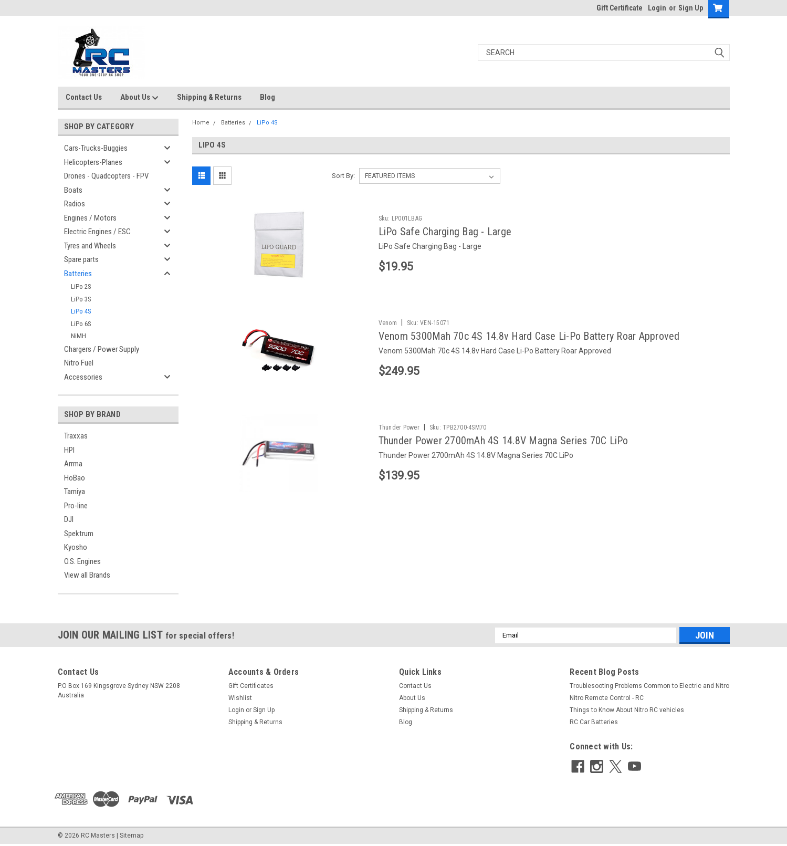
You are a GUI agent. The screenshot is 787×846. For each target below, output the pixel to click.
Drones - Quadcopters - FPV (106, 176)
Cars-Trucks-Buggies (96, 148)
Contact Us (84, 97)
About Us (139, 97)
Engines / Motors (90, 218)
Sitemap (131, 835)
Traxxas (76, 436)
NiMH (78, 336)
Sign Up (690, 8)
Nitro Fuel (78, 363)
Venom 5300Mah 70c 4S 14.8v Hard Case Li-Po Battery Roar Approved (529, 336)
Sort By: (343, 176)
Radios (74, 203)
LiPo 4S (81, 311)
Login (657, 8)
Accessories (83, 377)
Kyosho (75, 547)
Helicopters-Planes (93, 162)
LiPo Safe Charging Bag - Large (445, 231)
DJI (69, 519)
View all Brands (87, 575)
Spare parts (81, 259)
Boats (73, 190)
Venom (388, 323)
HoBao (74, 478)
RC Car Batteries (594, 722)
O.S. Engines (82, 561)
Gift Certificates (251, 686)
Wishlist (240, 698)
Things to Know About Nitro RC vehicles (627, 710)
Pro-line (76, 505)
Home (200, 122)
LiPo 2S (81, 286)
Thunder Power (399, 427)
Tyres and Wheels (90, 245)
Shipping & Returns (209, 97)
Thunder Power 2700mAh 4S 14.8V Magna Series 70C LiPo (503, 440)
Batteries (78, 273)
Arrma (73, 463)
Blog (267, 97)
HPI (69, 450)
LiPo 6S (81, 324)
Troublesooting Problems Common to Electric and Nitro (649, 686)
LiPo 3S (81, 299)
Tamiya (74, 491)
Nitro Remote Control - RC (607, 698)
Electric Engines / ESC (97, 231)
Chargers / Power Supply (101, 349)
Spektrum (78, 533)
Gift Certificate (619, 8)
